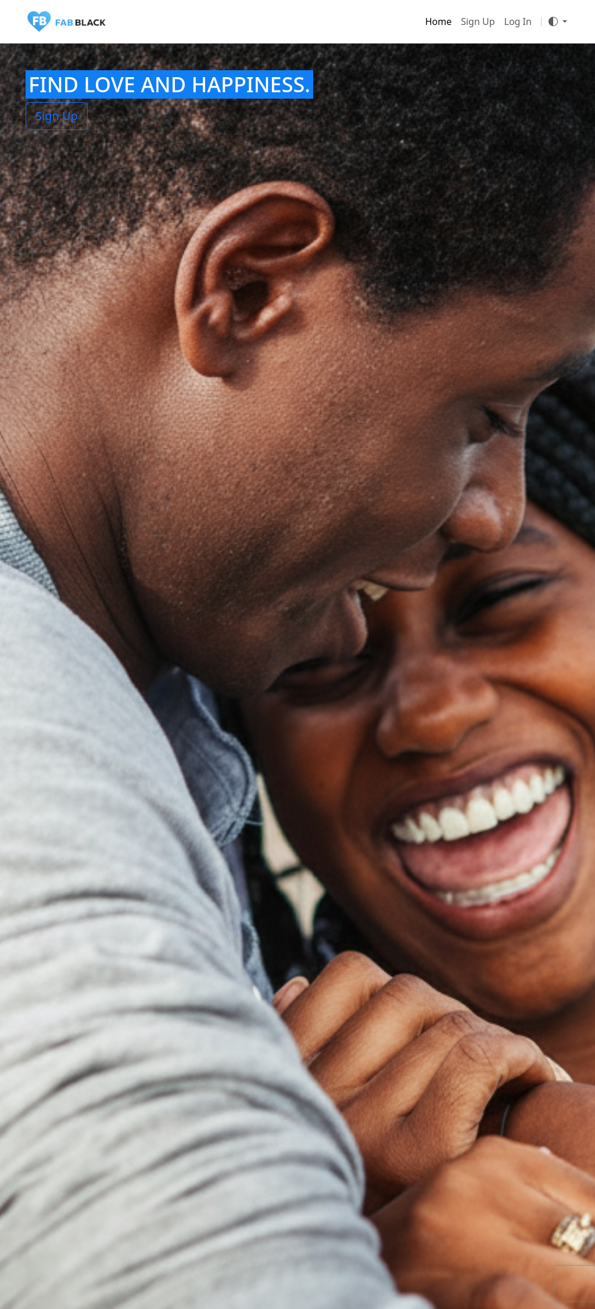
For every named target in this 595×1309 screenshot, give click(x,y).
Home (438, 21)
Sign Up (477, 21)
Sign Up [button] (56, 116)
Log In (518, 21)
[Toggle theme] (557, 21)
